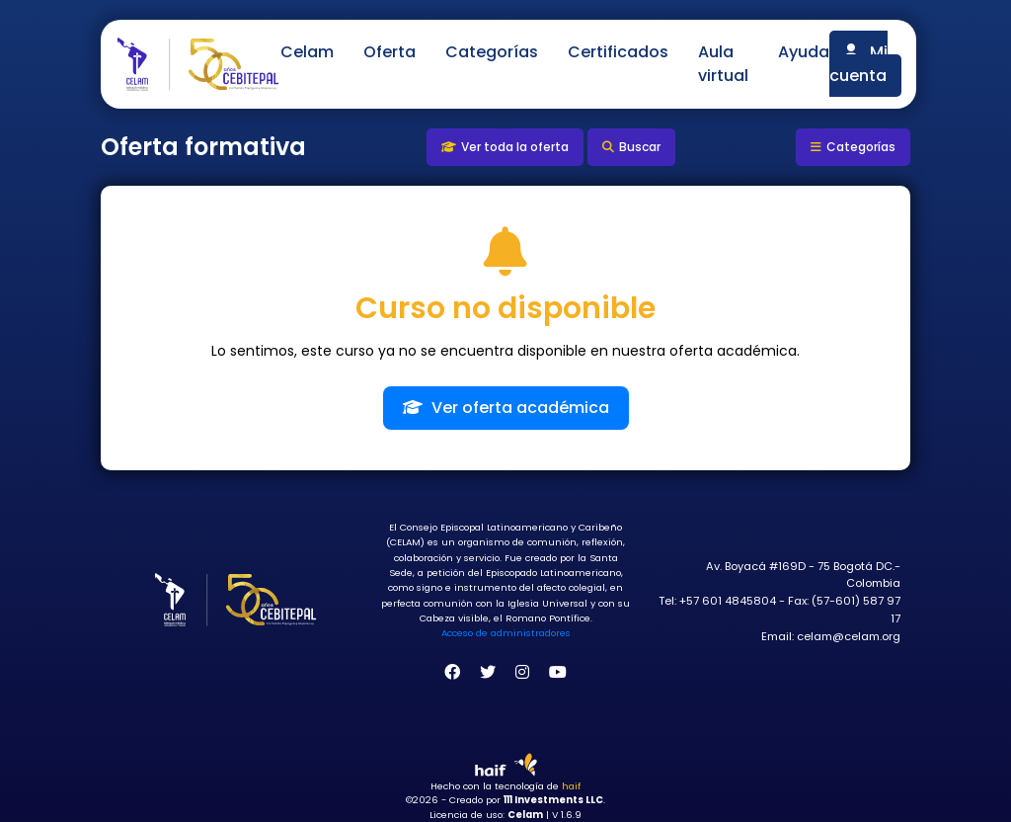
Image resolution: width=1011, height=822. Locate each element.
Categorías (491, 52)
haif (571, 786)
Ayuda (803, 52)
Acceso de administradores (506, 632)
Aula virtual (723, 64)
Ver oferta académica (506, 407)
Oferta (389, 52)
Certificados (618, 52)
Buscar (631, 146)
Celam (307, 52)
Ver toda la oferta (505, 146)
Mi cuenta (858, 64)
